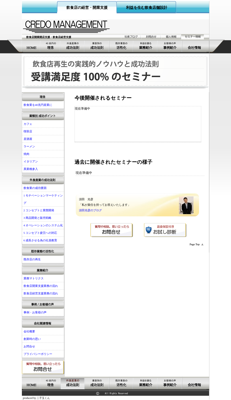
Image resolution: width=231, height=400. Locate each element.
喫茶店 (28, 131)
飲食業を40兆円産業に (51, 45)
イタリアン (31, 161)
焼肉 (26, 154)
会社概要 (194, 45)
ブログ (131, 36)
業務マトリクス (34, 278)
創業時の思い (32, 339)
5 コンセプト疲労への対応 (40, 232)
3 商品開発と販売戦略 (38, 217)
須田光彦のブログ (90, 210)
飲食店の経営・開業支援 (87, 8)
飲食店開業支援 (32, 45)
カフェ (28, 124)
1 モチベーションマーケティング (43, 199)
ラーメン (29, 146)
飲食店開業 (97, 45)
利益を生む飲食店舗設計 (146, 8)
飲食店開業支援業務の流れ (41, 286)
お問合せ (151, 36)
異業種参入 (31, 169)
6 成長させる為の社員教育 (40, 240)
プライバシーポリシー (38, 354)
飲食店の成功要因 (73, 45)
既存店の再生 (32, 259)
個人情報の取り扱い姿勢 (171, 36)
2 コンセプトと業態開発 (39, 210)
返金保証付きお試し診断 (165, 230)
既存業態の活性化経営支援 (121, 45)
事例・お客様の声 (170, 45)
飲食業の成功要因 (35, 188)
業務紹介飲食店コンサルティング (146, 45)
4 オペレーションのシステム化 (43, 225)
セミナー (192, 36)
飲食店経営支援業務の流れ (41, 293)
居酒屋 (28, 139)
